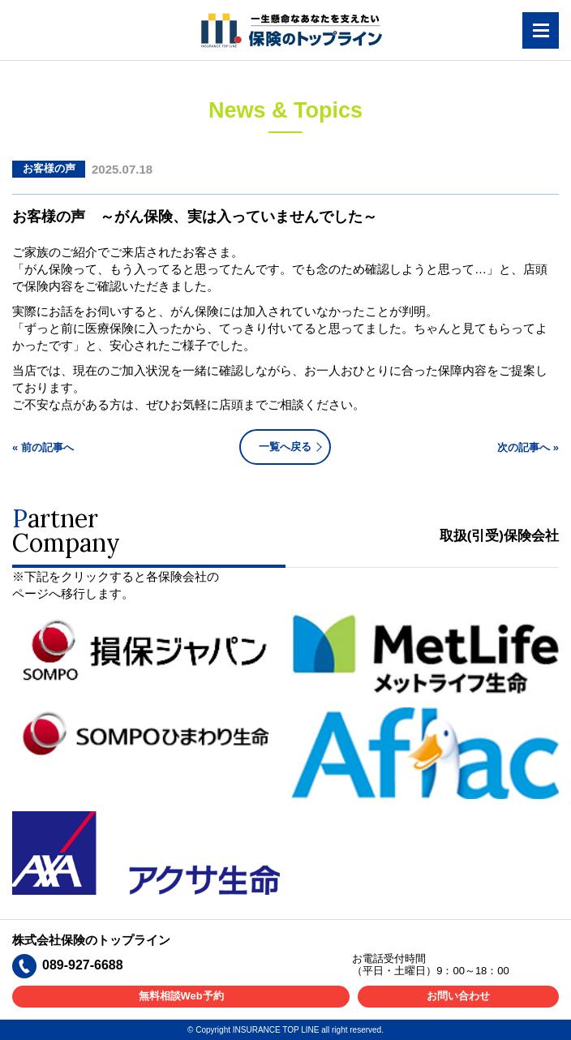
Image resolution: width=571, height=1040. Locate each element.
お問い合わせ (458, 996)
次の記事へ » (528, 447)
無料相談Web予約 (181, 996)
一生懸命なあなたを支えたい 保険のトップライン (291, 30)
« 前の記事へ (43, 447)
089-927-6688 (82, 965)
